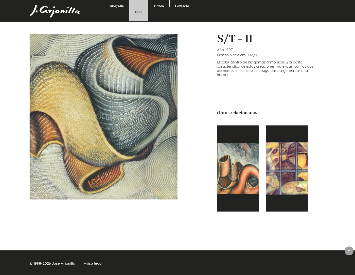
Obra (138, 12)
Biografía (117, 5)
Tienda (159, 5)
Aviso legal (93, 263)
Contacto (182, 5)
